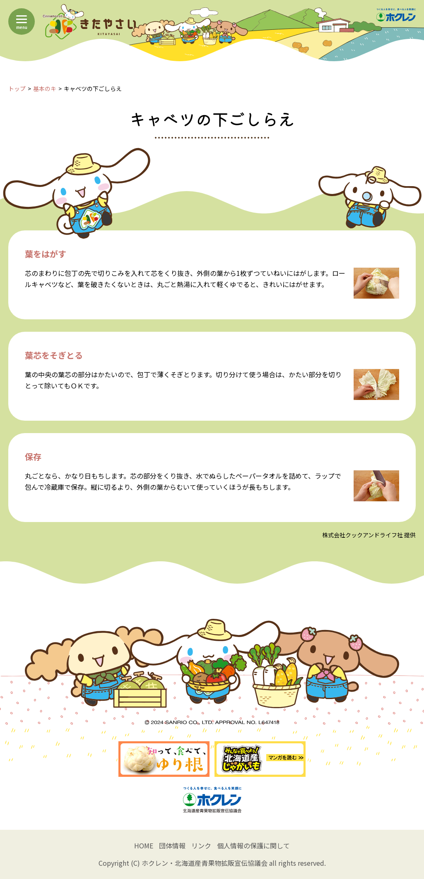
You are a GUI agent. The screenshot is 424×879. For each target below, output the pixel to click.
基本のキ (44, 88)
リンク (201, 845)
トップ (17, 88)
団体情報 (172, 845)
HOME (143, 845)
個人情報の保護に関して (253, 845)
